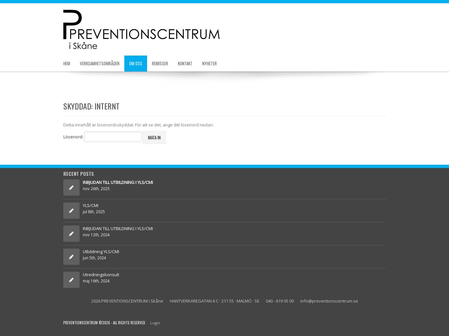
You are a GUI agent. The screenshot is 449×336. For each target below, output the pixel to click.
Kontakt (185, 63)
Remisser (160, 63)
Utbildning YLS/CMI (101, 251)
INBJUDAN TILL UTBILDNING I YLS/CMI (118, 228)
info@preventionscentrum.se (329, 301)
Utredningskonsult (101, 275)
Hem (66, 63)
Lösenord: (102, 137)
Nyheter (209, 63)
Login (155, 322)
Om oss (135, 63)
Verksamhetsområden (99, 63)
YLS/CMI (90, 205)
